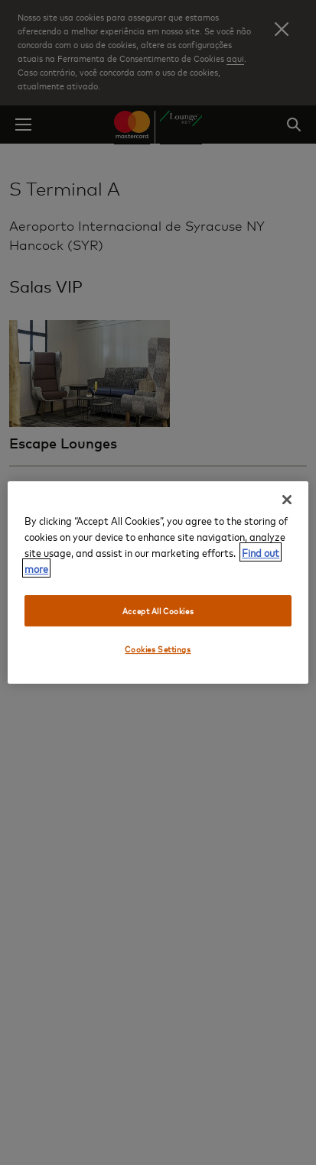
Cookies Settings (158, 649)
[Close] (287, 499)
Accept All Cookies (158, 610)
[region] (158, 582)
